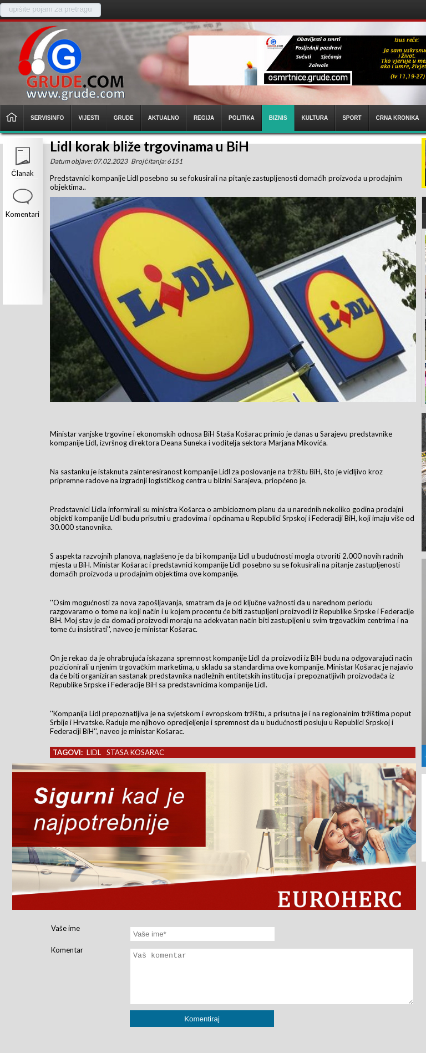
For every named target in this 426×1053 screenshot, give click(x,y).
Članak (22, 173)
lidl (94, 752)
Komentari (22, 214)
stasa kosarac (135, 752)
